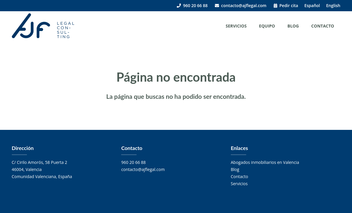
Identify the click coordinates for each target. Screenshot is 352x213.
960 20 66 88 (192, 5)
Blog (293, 26)
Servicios (236, 26)
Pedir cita (286, 5)
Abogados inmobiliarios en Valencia (265, 162)
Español (312, 5)
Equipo (267, 26)
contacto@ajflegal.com (240, 5)
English (333, 5)
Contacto (322, 26)
